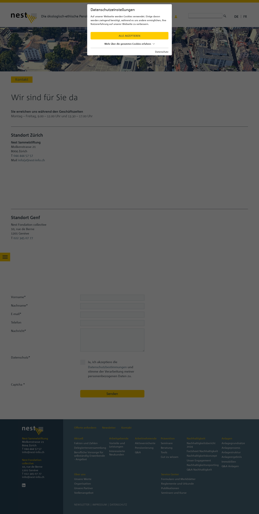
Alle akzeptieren (129, 35)
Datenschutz (161, 51)
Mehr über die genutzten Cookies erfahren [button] (129, 43)
